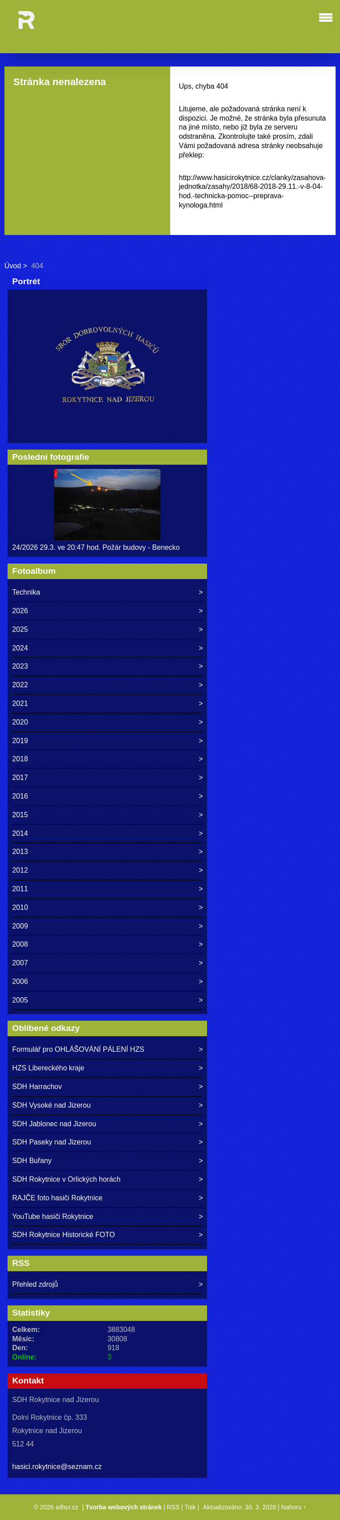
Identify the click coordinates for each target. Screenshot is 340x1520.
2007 (20, 963)
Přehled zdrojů (35, 1284)
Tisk (189, 1507)
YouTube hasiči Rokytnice (52, 1216)
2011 (20, 889)
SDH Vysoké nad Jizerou (51, 1105)
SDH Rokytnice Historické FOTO (63, 1234)
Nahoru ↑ (293, 1507)
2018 (20, 759)
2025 (20, 629)
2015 (20, 815)
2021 (20, 703)
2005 (20, 1000)
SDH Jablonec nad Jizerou (54, 1124)
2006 (20, 981)
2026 (20, 611)
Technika (26, 592)
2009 (20, 926)
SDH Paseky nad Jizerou (51, 1142)
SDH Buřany (31, 1160)
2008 (20, 944)
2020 (20, 722)
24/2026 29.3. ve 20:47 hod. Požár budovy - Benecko (96, 547)
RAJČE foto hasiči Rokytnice (57, 1198)
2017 (20, 777)
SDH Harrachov (37, 1086)
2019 (20, 740)
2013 (20, 851)
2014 (20, 833)
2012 (20, 870)
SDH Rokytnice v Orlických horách (66, 1179)
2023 (20, 666)
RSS (173, 1507)
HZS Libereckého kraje (48, 1068)
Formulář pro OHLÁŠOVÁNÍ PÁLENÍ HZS (78, 1049)
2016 (20, 796)
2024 (20, 648)
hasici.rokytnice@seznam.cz (57, 1466)
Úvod (12, 266)
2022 (20, 685)
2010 (20, 907)
